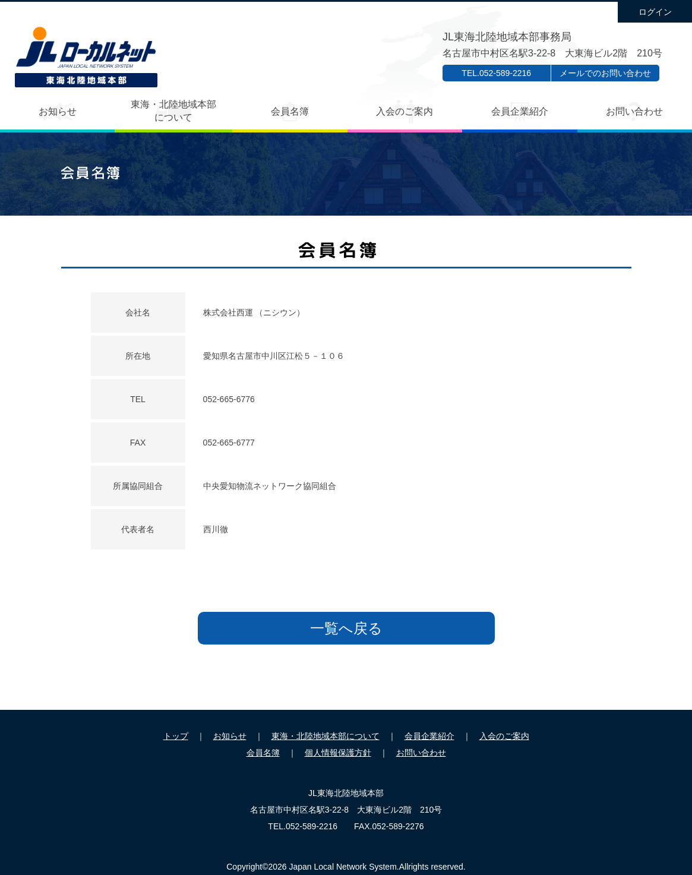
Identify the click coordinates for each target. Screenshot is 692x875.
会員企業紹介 (519, 111)
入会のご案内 (404, 111)
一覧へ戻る (346, 628)
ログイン (655, 12)
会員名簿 (290, 111)
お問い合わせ (634, 111)
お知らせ (58, 111)
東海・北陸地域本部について (173, 110)
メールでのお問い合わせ (605, 73)
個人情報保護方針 (338, 752)
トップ (175, 736)
